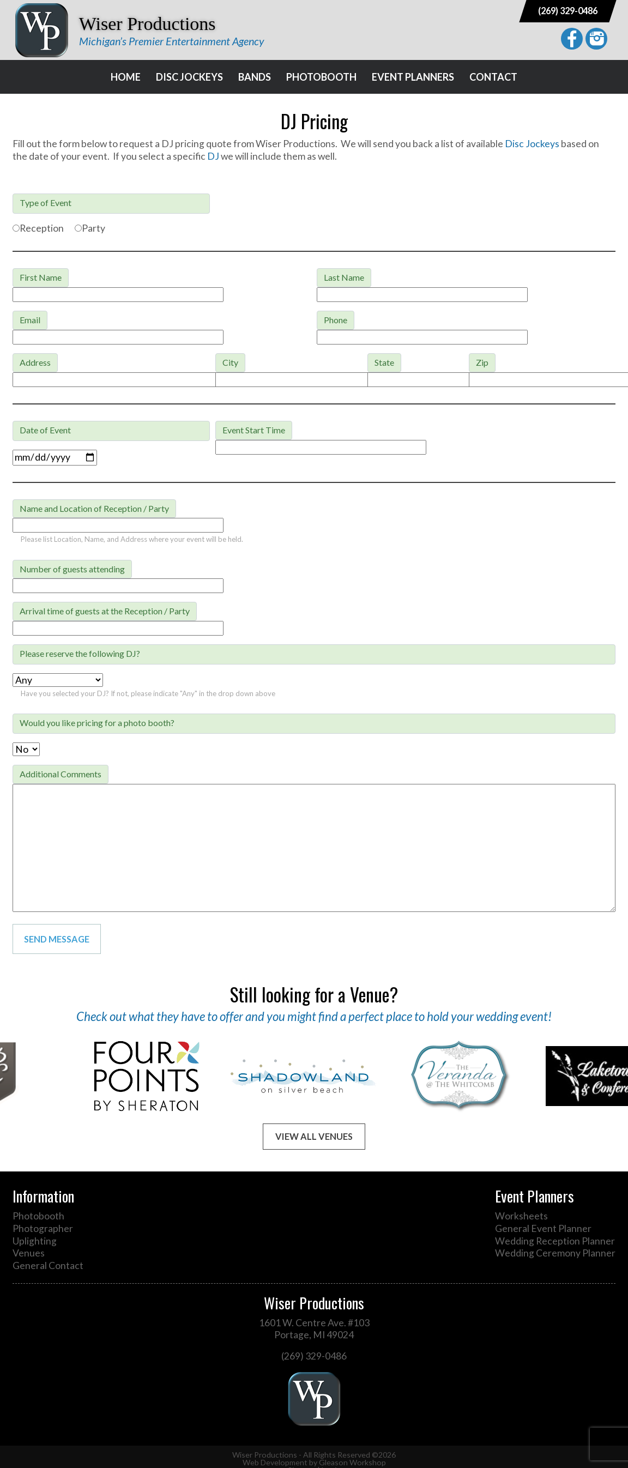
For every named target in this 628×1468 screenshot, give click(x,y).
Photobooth (321, 77)
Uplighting (35, 1241)
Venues (29, 1253)
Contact (493, 77)
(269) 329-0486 (567, 10)
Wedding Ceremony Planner (555, 1253)
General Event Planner (543, 1228)
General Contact (48, 1265)
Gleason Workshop (352, 1462)
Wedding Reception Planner (555, 1241)
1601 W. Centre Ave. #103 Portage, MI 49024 (314, 1329)
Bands (254, 77)
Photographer (43, 1228)
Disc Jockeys (189, 77)
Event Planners (413, 77)
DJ (213, 156)
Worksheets (521, 1216)
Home (126, 77)
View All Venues (314, 1136)
